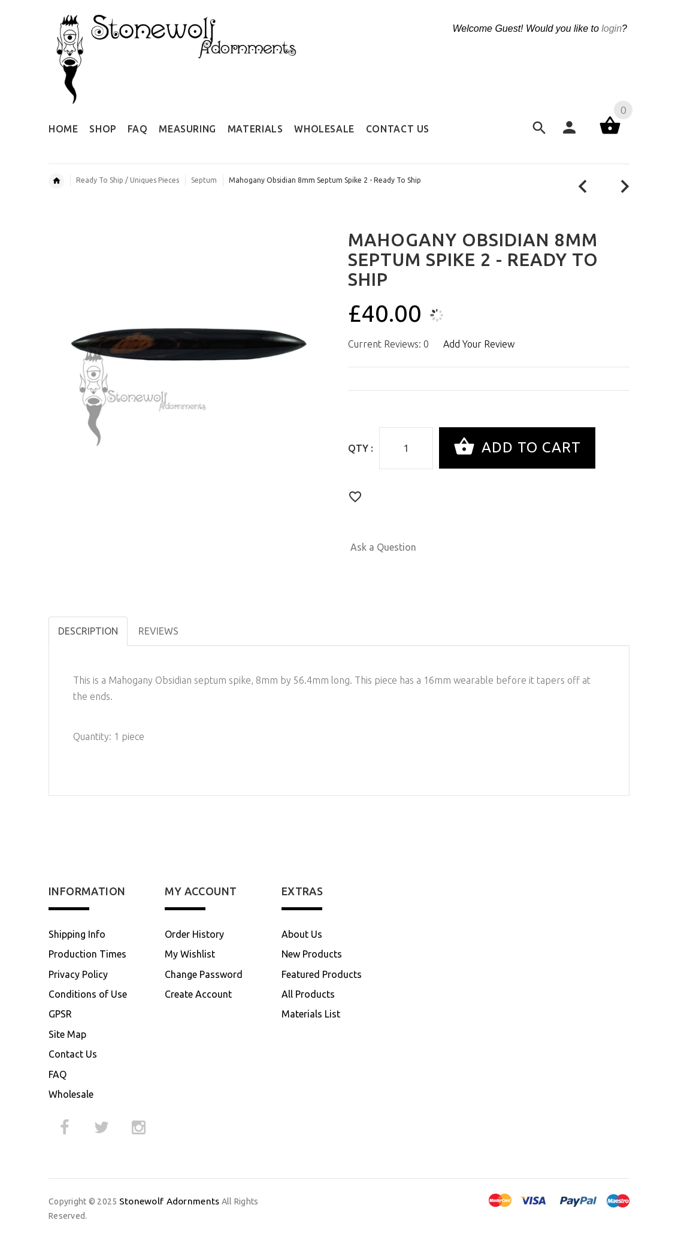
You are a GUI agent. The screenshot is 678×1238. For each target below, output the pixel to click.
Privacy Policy (78, 974)
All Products (308, 994)
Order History (194, 934)
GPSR (60, 1013)
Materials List (311, 1013)
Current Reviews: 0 (388, 344)
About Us (302, 934)
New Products (312, 954)
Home (56, 181)
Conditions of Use (88, 994)
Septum (204, 180)
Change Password (204, 974)
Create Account (198, 994)
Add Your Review (478, 344)
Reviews (158, 631)
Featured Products (322, 974)
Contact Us (73, 1054)
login (611, 28)
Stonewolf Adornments (169, 1201)
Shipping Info (77, 934)
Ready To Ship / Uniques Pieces (127, 180)
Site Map (67, 1034)
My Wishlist (190, 954)
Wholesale (71, 1094)
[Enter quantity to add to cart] (406, 448)
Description (88, 631)
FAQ (57, 1074)
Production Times (87, 954)
